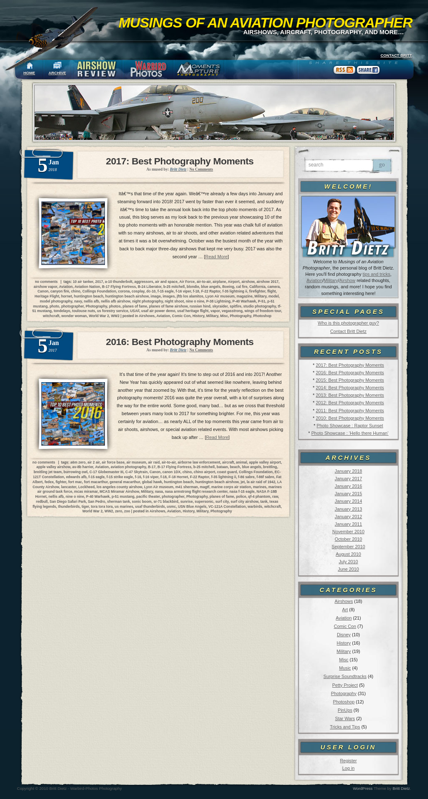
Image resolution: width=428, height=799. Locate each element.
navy (78, 301)
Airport (233, 282)
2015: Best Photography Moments (350, 380)
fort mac (75, 482)
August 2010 (348, 554)
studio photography (259, 306)
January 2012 (348, 516)
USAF (134, 311)
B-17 (151, 467)
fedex (49, 482)
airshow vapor (45, 287)
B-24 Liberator (149, 287)
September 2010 (348, 546)
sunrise (186, 501)
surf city (222, 501)
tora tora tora (102, 506)
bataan (222, 467)
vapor (215, 311)
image (155, 296)
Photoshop (344, 701)
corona (124, 291)
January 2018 (348, 471)
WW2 (115, 316)
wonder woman (74, 316)
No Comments (201, 169)
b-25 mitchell (174, 287)
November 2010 (348, 531)
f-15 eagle (166, 291)
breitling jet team (47, 472)
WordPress (362, 788)
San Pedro (96, 501)
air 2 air (93, 462)
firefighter (257, 291)
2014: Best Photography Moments (350, 387)
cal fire (241, 287)
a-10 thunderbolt (118, 282)
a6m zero (77, 462)
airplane (219, 282)
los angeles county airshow (119, 487)
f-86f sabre (265, 477)
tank (264, 501)
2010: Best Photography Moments (350, 418)
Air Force (187, 282)
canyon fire (60, 291)
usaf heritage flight (193, 311)
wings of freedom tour (263, 311)
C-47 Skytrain (136, 472)
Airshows (343, 601)
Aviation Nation (87, 287)
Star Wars (345, 718)
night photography (147, 301)
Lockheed (86, 487)
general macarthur (125, 482)
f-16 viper (183, 291)
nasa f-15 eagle (242, 491)
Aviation (314, 280)
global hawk (152, 482)
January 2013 (348, 509)
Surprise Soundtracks (345, 676)
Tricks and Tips (345, 726)
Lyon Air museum (219, 296)
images (169, 296)
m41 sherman (186, 487)
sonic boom (141, 501)
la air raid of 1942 (261, 482)
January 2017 (348, 478)
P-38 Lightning (218, 301)
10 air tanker (83, 282)
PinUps (345, 710)
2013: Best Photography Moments (350, 395)
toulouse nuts (83, 311)
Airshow (347, 280)
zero (118, 511)
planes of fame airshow (168, 306)
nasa (159, 491)
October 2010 (348, 539)
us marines (124, 506)
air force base (113, 462)
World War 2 (99, 316)
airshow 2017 (268, 282)
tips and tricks (376, 274)
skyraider (220, 306)
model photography (56, 301)
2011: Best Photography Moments (350, 410)
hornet (66, 296)
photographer (72, 306)
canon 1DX (172, 472)
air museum (136, 462)
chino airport (204, 472)
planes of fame (134, 306)
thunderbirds (69, 506)
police (241, 496)
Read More (216, 256)
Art (345, 609)
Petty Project (345, 685)
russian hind (200, 306)
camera (274, 287)
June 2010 (348, 569)
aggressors (143, 282)
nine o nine (195, 301)
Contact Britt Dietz (348, 331)
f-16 (138, 477)
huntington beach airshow (127, 296)
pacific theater (148, 496)
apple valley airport (265, 462)
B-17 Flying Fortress (119, 287)
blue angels (210, 287)
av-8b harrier (82, 467)
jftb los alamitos (190, 296)
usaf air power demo (158, 311)
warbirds (255, 506)
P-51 (261, 301)
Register (348, 760)
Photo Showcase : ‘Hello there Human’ (350, 433)
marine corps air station (231, 487)
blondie (193, 287)
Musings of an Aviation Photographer (266, 22)
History (344, 642)
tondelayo (62, 311)
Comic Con (345, 626)
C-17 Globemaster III (106, 472)
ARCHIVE (57, 73)
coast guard (227, 472)
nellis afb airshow (115, 301)
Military (331, 280)
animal (241, 462)
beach (235, 467)
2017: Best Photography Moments (350, 365)
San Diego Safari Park (68, 501)
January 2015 (348, 493)
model (273, 296)
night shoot (174, 301)
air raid (154, 462)
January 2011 (348, 524)
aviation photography (128, 467)
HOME (29, 73)
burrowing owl (75, 472)
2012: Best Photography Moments (350, 402)
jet (243, 482)
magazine (244, 296)
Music (345, 667)
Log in (348, 768)
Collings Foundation (99, 291)
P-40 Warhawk (244, 301)
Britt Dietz (401, 788)
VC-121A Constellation (227, 506)
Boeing (228, 287)
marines (259, 487)
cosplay (138, 291)
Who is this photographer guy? (348, 322)
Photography (344, 693)
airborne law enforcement (199, 462)
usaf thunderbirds (150, 506)
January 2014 (348, 501)
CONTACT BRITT (396, 55)
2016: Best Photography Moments (350, 372)
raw (275, 496)
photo (54, 306)
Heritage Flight (47, 296)
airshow (248, 282)
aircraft (228, 462)
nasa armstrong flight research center (196, 491)
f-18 (196, 291)
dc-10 (150, 291)
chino (75, 291)
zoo (127, 511)
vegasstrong (232, 311)
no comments (46, 282)
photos (115, 306)
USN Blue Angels (192, 506)
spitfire (235, 306)
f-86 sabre (246, 477)
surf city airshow (244, 501)
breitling (270, 467)
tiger (85, 506)
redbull (42, 501)
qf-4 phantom (259, 496)
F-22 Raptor (210, 291)
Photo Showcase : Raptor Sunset (350, 425)
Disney (344, 634)
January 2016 (348, 486)
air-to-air (203, 282)
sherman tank (118, 501)
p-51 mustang (123, 496)
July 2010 (348, 561)
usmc (171, 506)
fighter (61, 482)
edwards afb (76, 477)
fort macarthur (96, 482)
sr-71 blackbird (165, 501)
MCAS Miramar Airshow (119, 491)
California (257, 287)
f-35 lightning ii (234, 291)
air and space (166, 282)
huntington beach (88, 296)
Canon (43, 291)
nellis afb (91, 301)
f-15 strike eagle (120, 477)
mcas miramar (85, 491)
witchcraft (51, 316)
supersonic (204, 501)
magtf (204, 487)
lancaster (68, 487)
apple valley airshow (53, 467)
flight (271, 291)
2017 (99, 282)
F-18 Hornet (178, 477)
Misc (343, 659)
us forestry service (112, 311)
